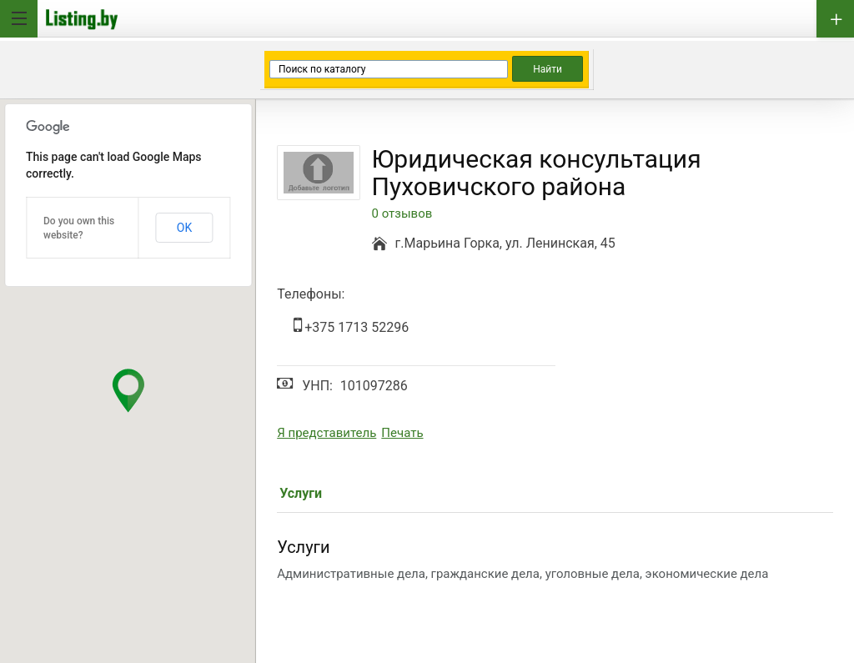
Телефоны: (310, 294)
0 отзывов (402, 214)
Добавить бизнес (835, 19)
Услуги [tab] (300, 493)
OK (184, 227)
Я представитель (326, 432)
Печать (402, 432)
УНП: (317, 386)
